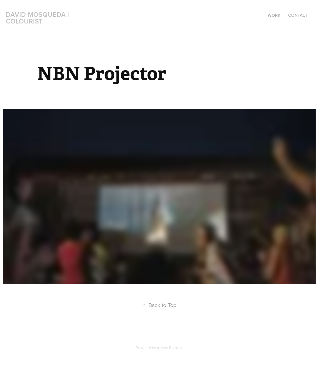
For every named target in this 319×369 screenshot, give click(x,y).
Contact (298, 15)
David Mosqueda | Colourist (38, 17)
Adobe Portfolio (170, 347)
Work (274, 15)
